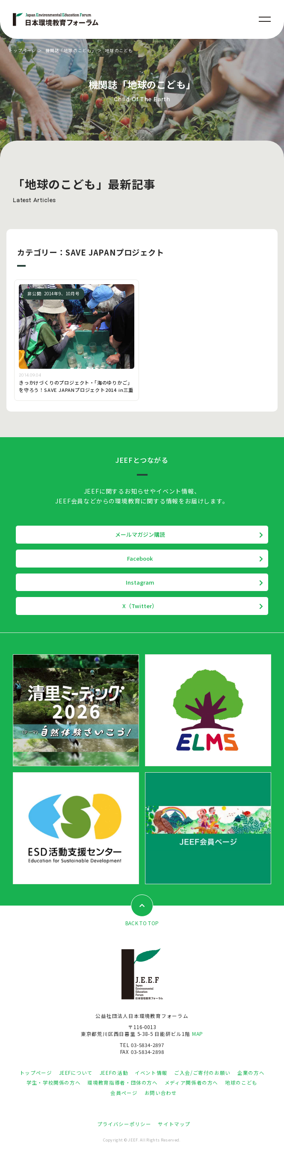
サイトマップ (174, 1124)
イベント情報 (151, 1072)
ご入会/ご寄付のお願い (202, 1072)
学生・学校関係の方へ (53, 1082)
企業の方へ (250, 1072)
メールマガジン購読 (140, 534)
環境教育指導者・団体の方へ (122, 1082)
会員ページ (123, 1092)
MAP (197, 1033)
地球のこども (241, 1082)
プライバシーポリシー (124, 1124)
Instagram (140, 582)
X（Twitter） (139, 606)
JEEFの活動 (114, 1072)
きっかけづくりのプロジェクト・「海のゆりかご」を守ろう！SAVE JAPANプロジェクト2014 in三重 (76, 386)
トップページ (22, 50)
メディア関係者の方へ (191, 1082)
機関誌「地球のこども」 (70, 50)
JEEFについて (76, 1072)
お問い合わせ (161, 1092)
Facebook (140, 558)
